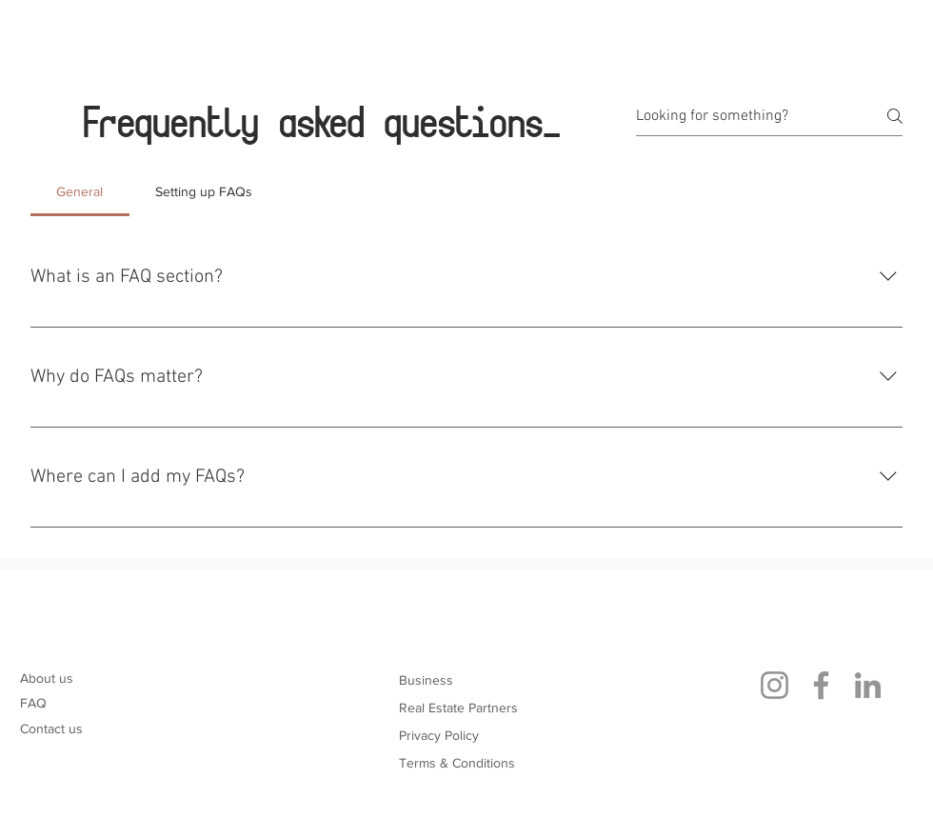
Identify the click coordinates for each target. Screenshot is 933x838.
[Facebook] (821, 685)
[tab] (79, 191)
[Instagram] (774, 685)
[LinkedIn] (867, 685)
